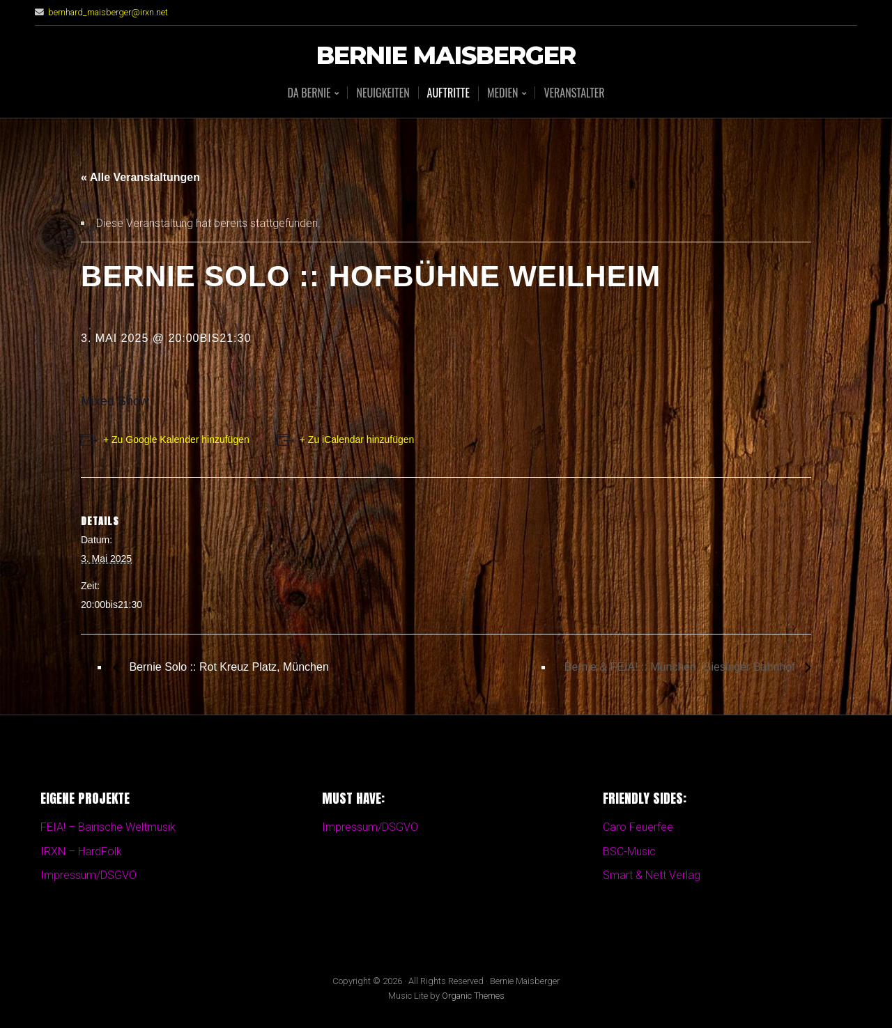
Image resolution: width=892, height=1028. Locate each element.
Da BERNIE (308, 93)
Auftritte (448, 92)
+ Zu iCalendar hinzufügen (357, 439)
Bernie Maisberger (446, 56)
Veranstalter (574, 92)
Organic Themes (473, 995)
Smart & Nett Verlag (651, 875)
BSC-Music (629, 851)
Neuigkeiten (382, 92)
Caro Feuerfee (638, 827)
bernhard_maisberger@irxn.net (108, 12)
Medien (502, 93)
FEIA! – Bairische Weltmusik (108, 827)
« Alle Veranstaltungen (140, 177)
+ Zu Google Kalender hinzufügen (176, 439)
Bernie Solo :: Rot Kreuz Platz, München (227, 667)
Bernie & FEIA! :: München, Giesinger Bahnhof (681, 667)
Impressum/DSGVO (88, 875)
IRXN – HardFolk (81, 851)
